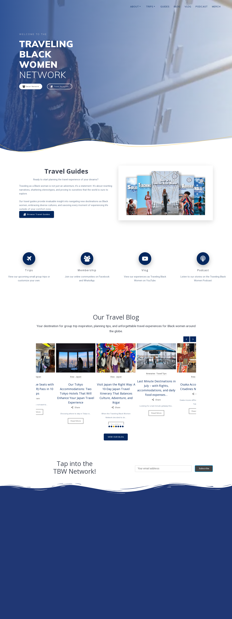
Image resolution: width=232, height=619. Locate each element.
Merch (216, 6)
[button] (109, 427)
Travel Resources (62, 86)
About (134, 6)
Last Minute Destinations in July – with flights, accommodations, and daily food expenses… (156, 388)
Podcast (202, 6)
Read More (76, 421)
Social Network (32, 86)
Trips (149, 6)
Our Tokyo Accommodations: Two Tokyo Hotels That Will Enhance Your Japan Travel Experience (75, 394)
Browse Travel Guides (37, 214)
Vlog (188, 6)
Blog (177, 6)
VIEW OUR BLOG (115, 437)
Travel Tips (162, 374)
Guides (164, 6)
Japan (38, 377)
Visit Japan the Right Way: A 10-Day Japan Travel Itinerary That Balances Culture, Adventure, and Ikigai (116, 394)
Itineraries (150, 374)
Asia (72, 377)
